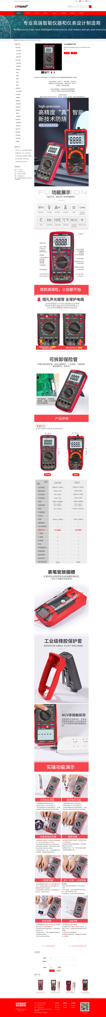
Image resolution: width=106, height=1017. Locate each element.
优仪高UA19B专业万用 (40, 992)
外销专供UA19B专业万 (55, 992)
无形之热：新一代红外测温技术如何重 (23, 150)
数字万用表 (32, 40)
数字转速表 (18, 135)
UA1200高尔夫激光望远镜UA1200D (79, 946)
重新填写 (59, 970)
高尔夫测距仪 (19, 91)
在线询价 (67, 53)
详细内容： (44, 961)
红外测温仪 (18, 94)
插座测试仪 (18, 116)
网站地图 (45, 1012)
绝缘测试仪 (18, 100)
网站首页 (19, 13)
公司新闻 (65, 1005)
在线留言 (72, 13)
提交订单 (52, 970)
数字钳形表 (18, 60)
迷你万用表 (18, 50)
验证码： (45, 967)
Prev (37, 57)
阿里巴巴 (73, 53)
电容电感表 (18, 122)
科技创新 (65, 1007)
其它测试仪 (18, 138)
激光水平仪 (18, 128)
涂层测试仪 (18, 107)
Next (60, 57)
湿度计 (17, 78)
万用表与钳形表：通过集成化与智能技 (23, 155)
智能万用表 (18, 56)
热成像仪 (18, 97)
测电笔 (17, 113)
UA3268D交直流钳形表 (50, 946)
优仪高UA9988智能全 (70, 992)
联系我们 (81, 13)
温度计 (17, 85)
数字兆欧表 (18, 103)
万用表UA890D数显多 (85, 992)
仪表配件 (17, 141)
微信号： (45, 958)
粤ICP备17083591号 (38, 1012)
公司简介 (28, 13)
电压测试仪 (18, 110)
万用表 (49, 77)
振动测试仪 (18, 132)
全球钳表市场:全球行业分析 (21, 161)
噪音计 (17, 72)
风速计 (17, 81)
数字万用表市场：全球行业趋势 (22, 158)
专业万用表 (37, 40)
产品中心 (37, 13)
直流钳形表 (18, 66)
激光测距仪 (18, 88)
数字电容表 (18, 119)
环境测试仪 (18, 69)
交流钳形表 (18, 63)
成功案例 (63, 13)
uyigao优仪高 (52, 81)
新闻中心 (46, 13)
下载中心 (54, 13)
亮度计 (17, 75)
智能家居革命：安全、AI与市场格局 (22, 153)
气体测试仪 (18, 125)
